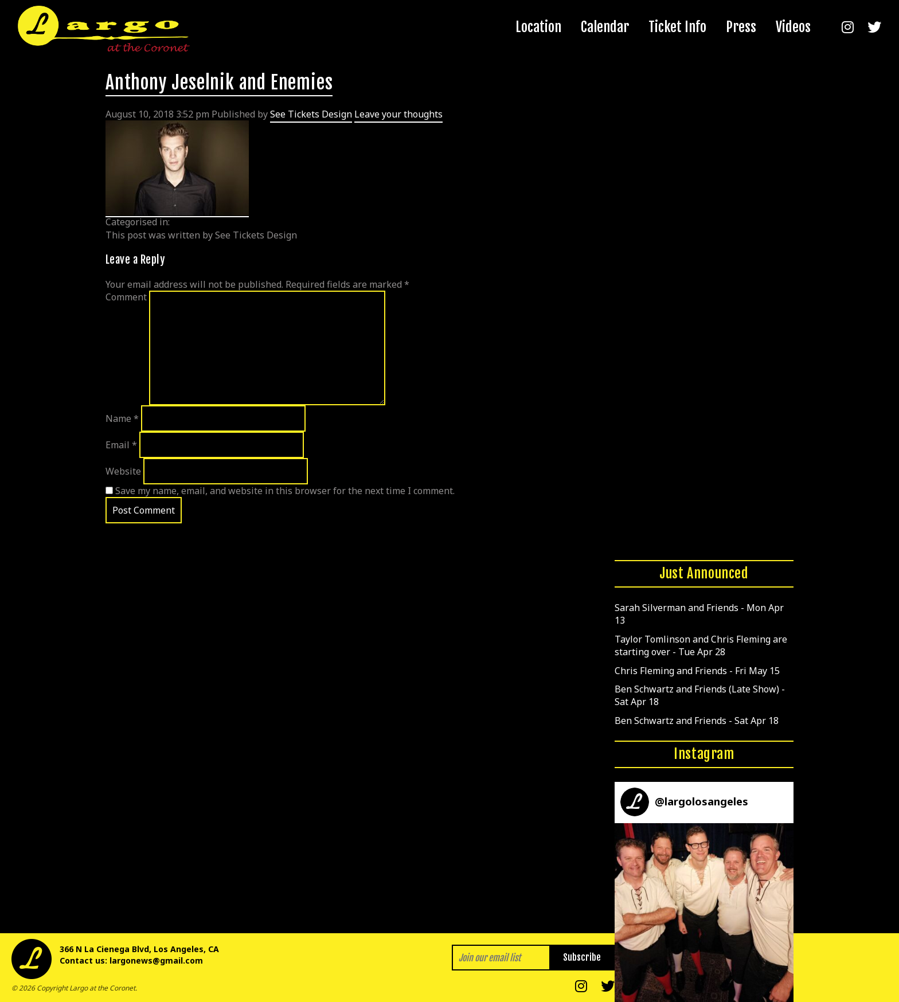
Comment (126, 297)
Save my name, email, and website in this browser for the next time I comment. (285, 490)
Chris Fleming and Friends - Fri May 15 (697, 670)
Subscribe (582, 957)
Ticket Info (677, 27)
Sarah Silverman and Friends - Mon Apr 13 (699, 614)
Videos (793, 27)
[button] (704, 912)
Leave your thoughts (398, 114)
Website (123, 471)
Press (741, 27)
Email (121, 445)
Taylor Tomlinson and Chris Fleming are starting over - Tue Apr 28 (701, 645)
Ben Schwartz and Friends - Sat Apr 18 (697, 720)
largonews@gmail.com (156, 960)
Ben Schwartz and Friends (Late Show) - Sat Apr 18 (700, 695)
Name (122, 418)
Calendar (605, 27)
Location (538, 27)
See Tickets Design (311, 114)
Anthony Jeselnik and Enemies (219, 82)
